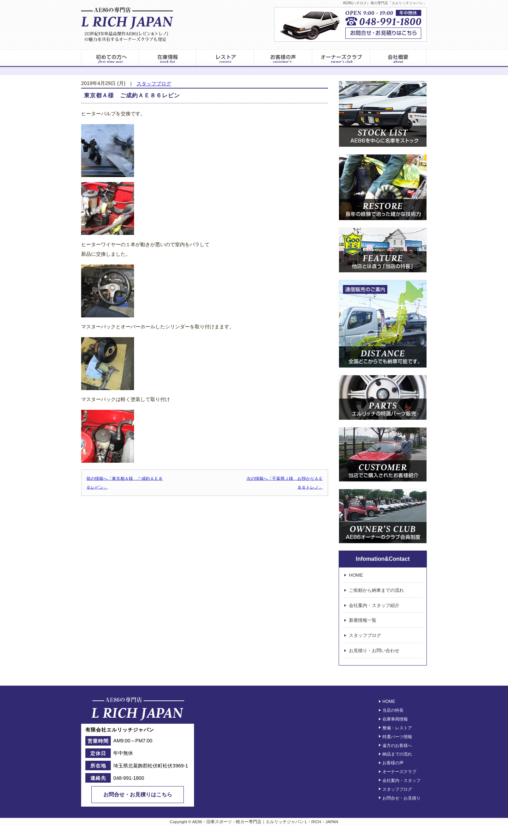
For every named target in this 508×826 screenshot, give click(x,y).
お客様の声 (283, 58)
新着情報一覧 (362, 620)
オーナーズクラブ (341, 58)
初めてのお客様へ (110, 58)
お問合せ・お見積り (401, 797)
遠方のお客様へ (397, 745)
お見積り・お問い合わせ (374, 650)
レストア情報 (225, 58)
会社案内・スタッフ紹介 (374, 605)
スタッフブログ (154, 83)
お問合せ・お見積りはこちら (137, 794)
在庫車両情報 (395, 719)
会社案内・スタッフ (401, 780)
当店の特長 (393, 710)
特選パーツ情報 (397, 736)
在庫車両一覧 (167, 58)
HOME (356, 575)
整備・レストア (397, 727)
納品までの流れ (397, 754)
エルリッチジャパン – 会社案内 (398, 58)
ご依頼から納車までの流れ (376, 590)
